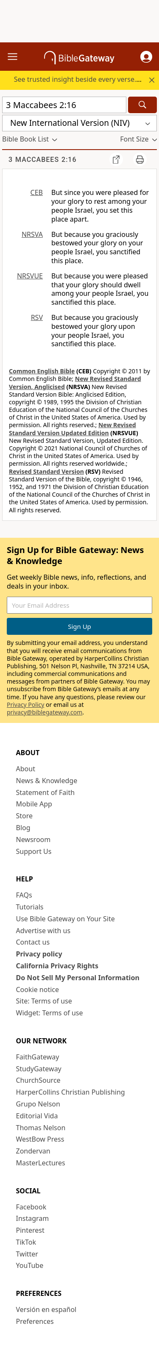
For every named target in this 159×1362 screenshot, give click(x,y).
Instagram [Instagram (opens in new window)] (32, 1218)
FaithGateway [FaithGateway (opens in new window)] (37, 1057)
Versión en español (46, 1309)
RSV (37, 317)
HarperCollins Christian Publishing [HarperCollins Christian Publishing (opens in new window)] (70, 1092)
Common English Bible (42, 371)
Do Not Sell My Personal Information (77, 977)
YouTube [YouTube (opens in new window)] (30, 1265)
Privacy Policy (25, 704)
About (25, 768)
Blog (23, 827)
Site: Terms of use (44, 1001)
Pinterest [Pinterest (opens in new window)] (30, 1230)
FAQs (24, 895)
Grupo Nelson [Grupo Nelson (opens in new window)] (38, 1104)
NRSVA (32, 234)
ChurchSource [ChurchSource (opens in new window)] (38, 1080)
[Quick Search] (64, 105)
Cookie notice (37, 989)
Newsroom (33, 839)
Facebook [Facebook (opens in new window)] (31, 1207)
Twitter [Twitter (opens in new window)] (27, 1254)
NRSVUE (30, 276)
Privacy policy (39, 954)
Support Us (34, 851)
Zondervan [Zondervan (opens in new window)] (33, 1151)
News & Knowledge (47, 780)
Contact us (33, 942)
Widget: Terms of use (49, 1012)
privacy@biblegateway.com (44, 712)
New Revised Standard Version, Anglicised (75, 382)
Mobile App (34, 804)
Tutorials (30, 907)
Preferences (35, 1321)
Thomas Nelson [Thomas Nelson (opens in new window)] (41, 1127)
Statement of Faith (45, 792)
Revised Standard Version (46, 471)
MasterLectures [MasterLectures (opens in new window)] (40, 1162)
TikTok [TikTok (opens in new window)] (26, 1242)
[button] (146, 57)
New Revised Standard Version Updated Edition (72, 428)
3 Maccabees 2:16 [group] (42, 160)
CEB (37, 192)
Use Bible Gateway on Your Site (65, 918)
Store (24, 815)
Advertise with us (43, 930)
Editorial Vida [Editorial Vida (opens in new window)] (37, 1115)
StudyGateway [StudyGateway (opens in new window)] (38, 1068)
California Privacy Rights (57, 965)
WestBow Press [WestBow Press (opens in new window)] (40, 1139)
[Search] (142, 105)
